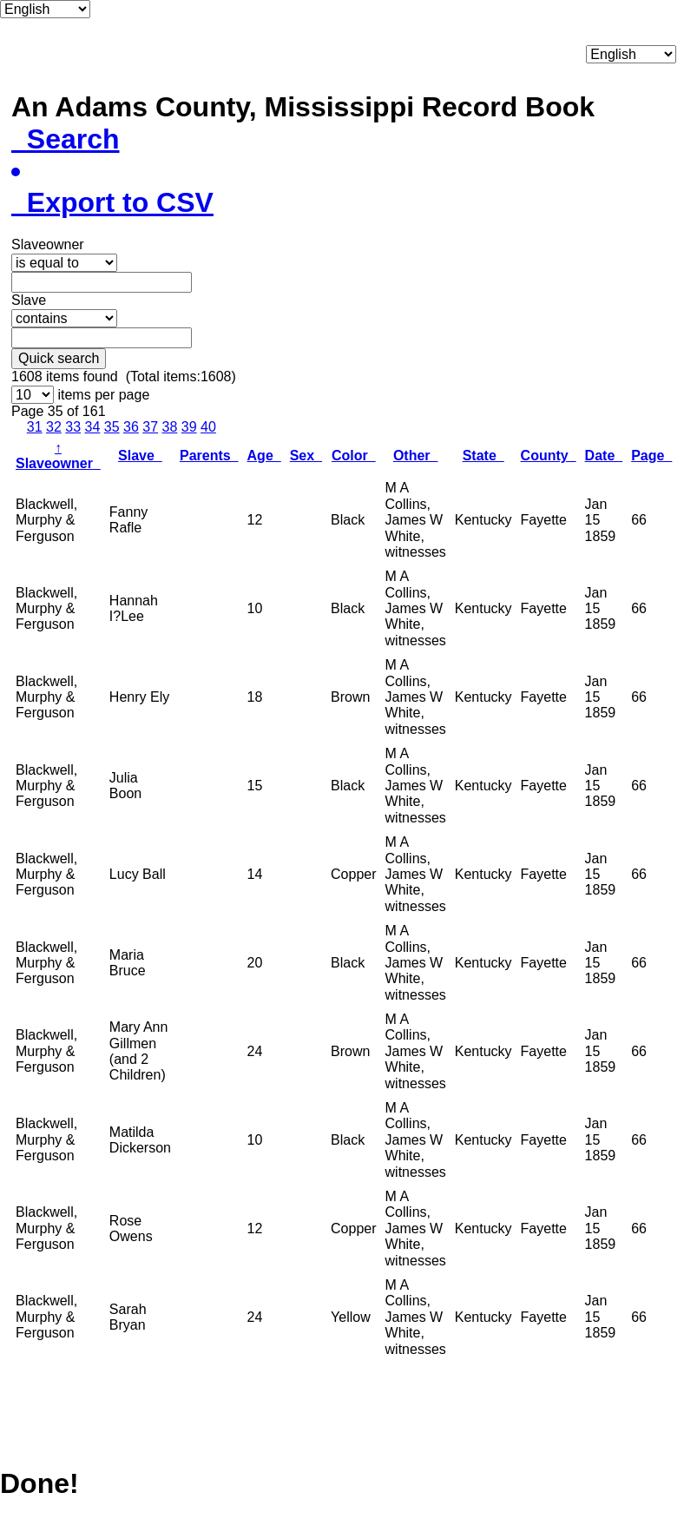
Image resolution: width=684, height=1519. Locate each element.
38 (170, 426)
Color (354, 455)
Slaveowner (58, 455)
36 (131, 426)
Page (651, 455)
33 (73, 426)
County (548, 455)
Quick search (58, 358)
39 (189, 426)
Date (604, 455)
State (483, 455)
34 (93, 426)
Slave (140, 455)
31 (35, 426)
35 (112, 426)
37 (150, 426)
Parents (209, 455)
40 (208, 426)
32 (54, 426)
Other (415, 455)
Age (264, 455)
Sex (306, 455)
